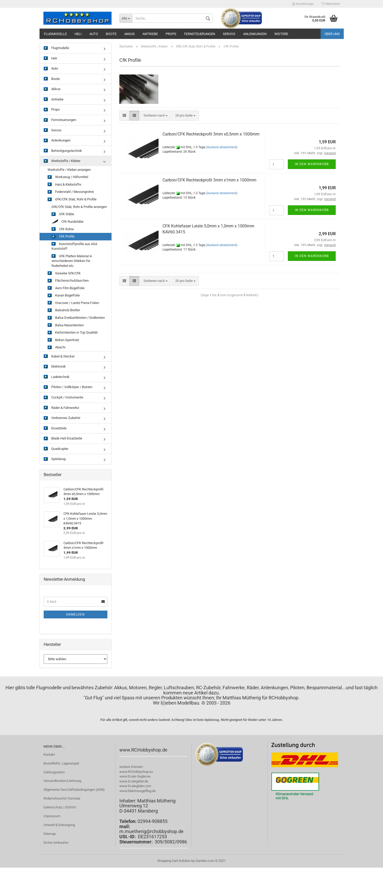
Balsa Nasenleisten (66, 325)
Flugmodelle (55, 34)
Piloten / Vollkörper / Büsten (68, 387)
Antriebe (150, 34)
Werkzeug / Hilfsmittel (68, 177)
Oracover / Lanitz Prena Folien (73, 303)
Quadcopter (56, 449)
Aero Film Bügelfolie (66, 288)
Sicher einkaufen (55, 842)
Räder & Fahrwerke (61, 408)
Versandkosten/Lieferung (62, 781)
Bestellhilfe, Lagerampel (61, 763)
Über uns (332, 34)
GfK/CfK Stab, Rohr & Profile (72, 199)
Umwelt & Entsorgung (59, 825)
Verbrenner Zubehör (62, 418)
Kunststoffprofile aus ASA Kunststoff (74, 246)
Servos (229, 34)
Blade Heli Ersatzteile (63, 438)
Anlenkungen (255, 34)
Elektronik (55, 366)
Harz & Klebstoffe (64, 184)
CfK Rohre (62, 229)
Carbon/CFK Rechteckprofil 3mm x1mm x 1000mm (209, 180)
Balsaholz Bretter (64, 310)
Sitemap (49, 834)
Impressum (51, 816)
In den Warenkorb (312, 164)
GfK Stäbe (62, 214)
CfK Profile (63, 236)
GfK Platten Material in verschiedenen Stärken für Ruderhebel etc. (71, 261)
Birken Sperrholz (63, 340)
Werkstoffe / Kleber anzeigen (69, 170)
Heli (78, 34)
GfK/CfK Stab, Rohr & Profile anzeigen (79, 207)
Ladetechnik (56, 377)
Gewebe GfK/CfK (64, 273)
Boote (111, 34)
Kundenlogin (303, 4)
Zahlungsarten (54, 772)
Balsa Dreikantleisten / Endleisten (76, 318)
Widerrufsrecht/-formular (61, 798)
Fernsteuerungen (199, 34)
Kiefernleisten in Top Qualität (73, 332)
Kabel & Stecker (59, 356)
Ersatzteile (55, 428)
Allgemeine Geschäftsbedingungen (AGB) (74, 790)
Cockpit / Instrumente (63, 397)
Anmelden (75, 614)
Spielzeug (55, 459)
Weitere (281, 34)
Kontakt (49, 754)
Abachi (56, 347)
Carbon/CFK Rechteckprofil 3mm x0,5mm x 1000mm (211, 134)
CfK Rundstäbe (67, 221)
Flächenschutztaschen (68, 281)
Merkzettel (331, 4)
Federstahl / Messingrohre (71, 192)
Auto (93, 34)
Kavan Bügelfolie (64, 295)
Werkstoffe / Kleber (62, 161)
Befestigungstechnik (63, 151)
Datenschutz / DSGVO (59, 807)
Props (171, 34)
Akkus (129, 34)
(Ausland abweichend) (221, 147)
